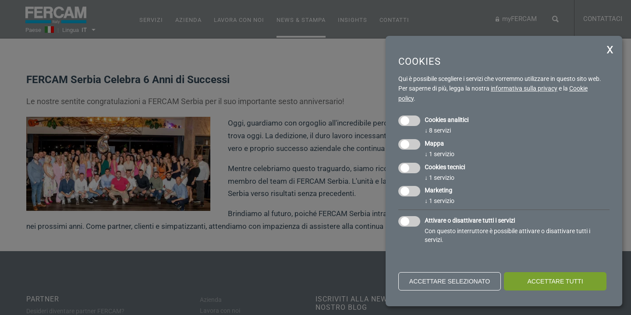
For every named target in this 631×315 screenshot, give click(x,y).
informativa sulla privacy (524, 88)
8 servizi (438, 130)
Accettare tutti (555, 281)
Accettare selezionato (449, 281)
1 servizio (439, 154)
